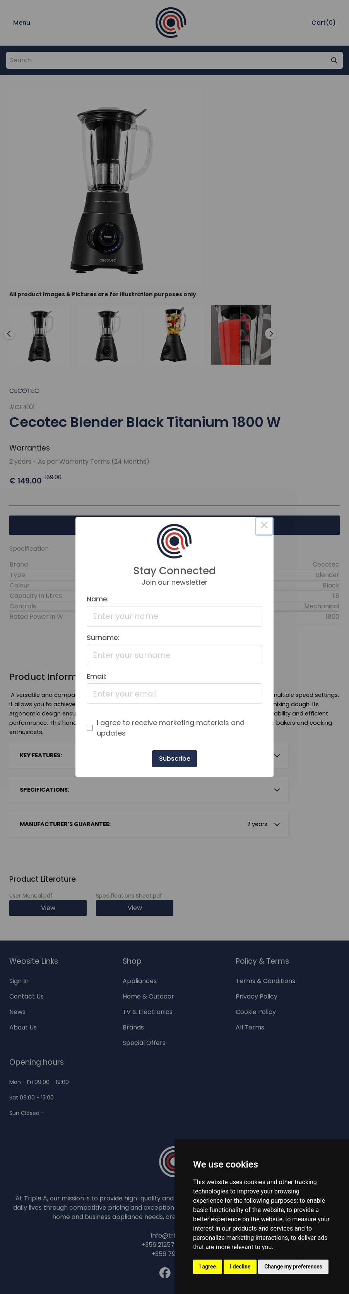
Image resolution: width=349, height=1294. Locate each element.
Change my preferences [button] (293, 1266)
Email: (96, 676)
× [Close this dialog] (264, 526)
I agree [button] (207, 1266)
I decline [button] (240, 1266)
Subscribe (174, 758)
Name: (98, 599)
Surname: (103, 637)
